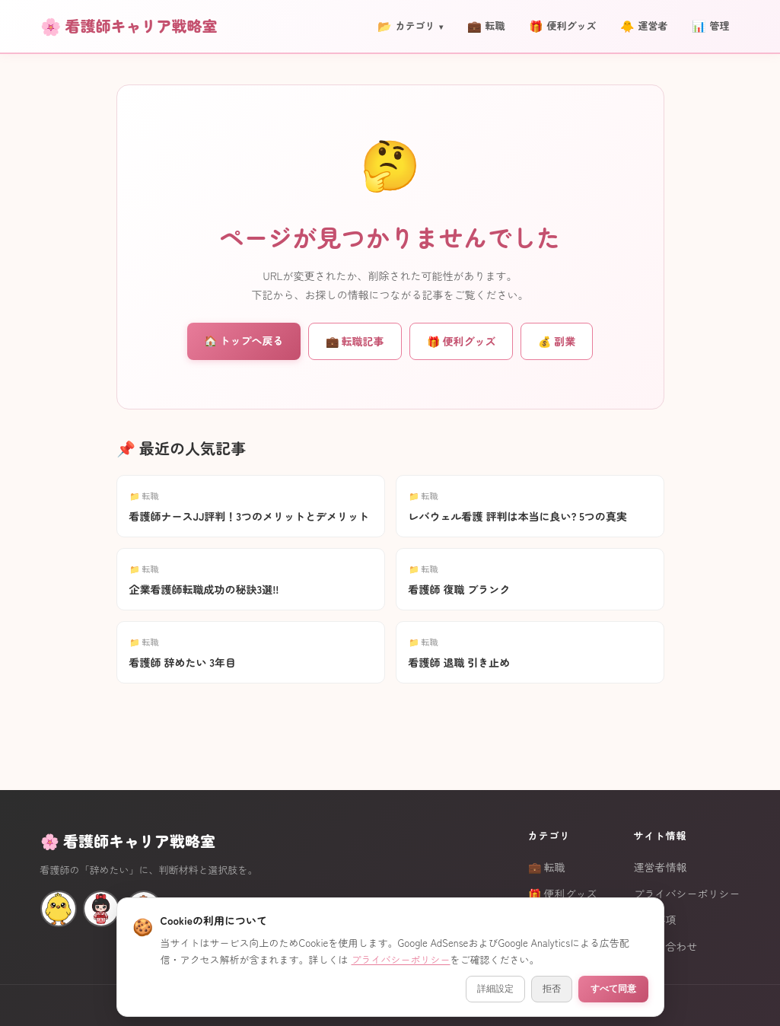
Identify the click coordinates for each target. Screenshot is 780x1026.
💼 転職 (546, 867)
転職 (486, 26)
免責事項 (655, 919)
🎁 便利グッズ (461, 341)
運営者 (643, 26)
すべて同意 (613, 988)
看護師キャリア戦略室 (141, 25)
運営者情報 (660, 867)
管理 (710, 26)
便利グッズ (562, 26)
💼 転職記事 (355, 341)
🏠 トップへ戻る (244, 340)
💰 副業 (556, 341)
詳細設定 (495, 988)
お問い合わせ (666, 946)
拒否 (552, 988)
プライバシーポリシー (687, 893)
